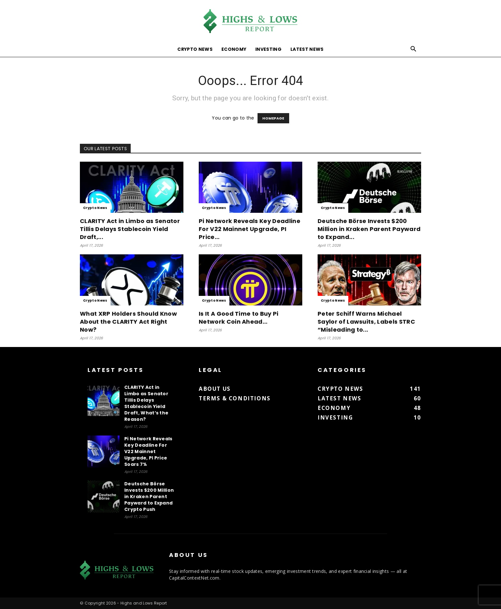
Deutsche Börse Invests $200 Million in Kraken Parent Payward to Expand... (369, 229)
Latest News (307, 49)
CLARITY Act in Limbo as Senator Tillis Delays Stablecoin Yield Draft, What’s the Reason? (146, 403)
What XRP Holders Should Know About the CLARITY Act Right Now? (128, 322)
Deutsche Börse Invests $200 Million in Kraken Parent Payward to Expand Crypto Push (149, 497)
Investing (268, 49)
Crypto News (194, 49)
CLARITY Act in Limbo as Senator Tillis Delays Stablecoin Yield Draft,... (130, 229)
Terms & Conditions (235, 398)
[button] (413, 50)
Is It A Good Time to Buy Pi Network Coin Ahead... (239, 318)
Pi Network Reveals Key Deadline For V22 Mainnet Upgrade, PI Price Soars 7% (148, 451)
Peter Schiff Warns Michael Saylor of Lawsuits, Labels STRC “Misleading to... (366, 322)
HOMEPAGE (273, 118)
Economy (233, 49)
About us (215, 388)
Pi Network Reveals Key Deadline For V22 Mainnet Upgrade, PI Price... (249, 229)
